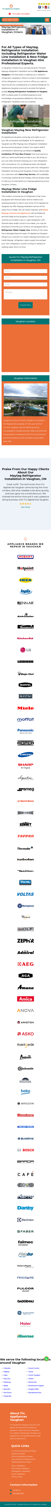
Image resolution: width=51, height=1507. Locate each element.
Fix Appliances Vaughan (39, 1504)
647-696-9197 (18, 1494)
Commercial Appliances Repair (24, 1451)
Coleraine (7, 1368)
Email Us (16, 1490)
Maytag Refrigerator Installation (16, 23)
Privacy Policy (17, 1477)
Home (3, 23)
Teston (30, 1371)
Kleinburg (7, 1382)
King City (7, 1378)
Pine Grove (8, 1392)
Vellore (31, 1378)
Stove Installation (18, 1474)
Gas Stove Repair (18, 1454)
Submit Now (25, 305)
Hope (5, 1375)
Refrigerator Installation (21, 1471)
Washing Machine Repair (21, 1462)
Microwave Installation (20, 1468)
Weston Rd (32, 1382)
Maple (6, 1385)
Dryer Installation (18, 1466)
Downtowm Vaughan (36, 1385)
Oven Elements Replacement (24, 1459)
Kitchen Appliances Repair (22, 1456)
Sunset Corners (33, 1368)
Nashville (7, 1389)
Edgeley (6, 1371)
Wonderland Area (34, 1392)
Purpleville (7, 1396)
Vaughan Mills (33, 1389)
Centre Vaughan (34, 1375)
